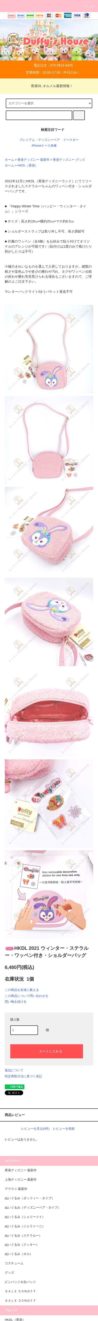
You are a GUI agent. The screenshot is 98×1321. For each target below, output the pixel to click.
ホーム (9, 159)
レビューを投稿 (64, 1128)
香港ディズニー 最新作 (33, 159)
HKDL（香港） (27, 165)
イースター (71, 140)
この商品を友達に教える (22, 990)
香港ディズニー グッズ (69, 159)
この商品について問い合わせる (26, 996)
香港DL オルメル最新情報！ (49, 86)
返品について (14, 1070)
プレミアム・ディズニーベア (39, 140)
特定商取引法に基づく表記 (23, 1076)
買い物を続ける (16, 1001)
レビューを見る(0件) (35, 1128)
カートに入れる (46, 1051)
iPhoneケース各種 (44, 145)
